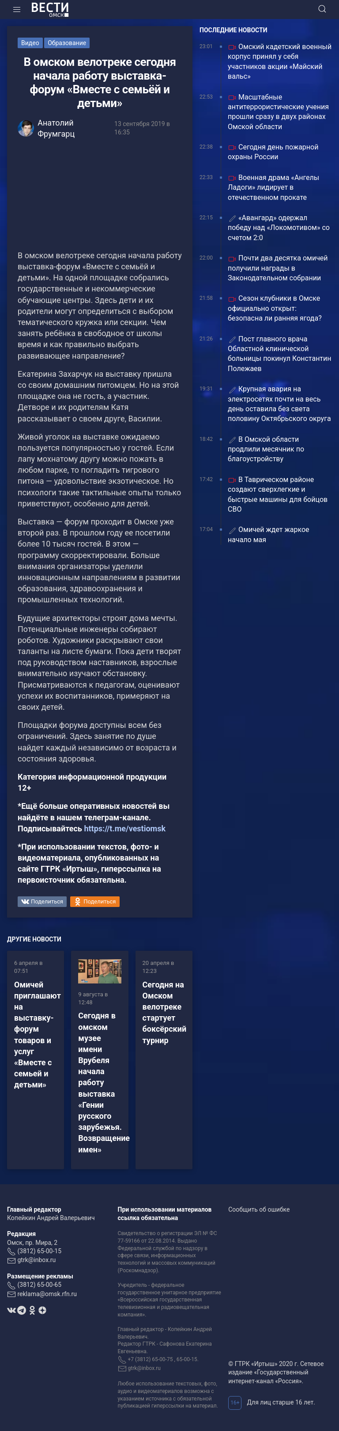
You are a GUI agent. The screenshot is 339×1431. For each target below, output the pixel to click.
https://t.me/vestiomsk (125, 828)
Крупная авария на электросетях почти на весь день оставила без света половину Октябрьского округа (279, 404)
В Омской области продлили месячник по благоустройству (266, 449)
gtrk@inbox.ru (36, 1259)
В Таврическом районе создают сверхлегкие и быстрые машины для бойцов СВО (278, 494)
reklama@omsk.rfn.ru (47, 1293)
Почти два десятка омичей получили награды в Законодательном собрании (278, 268)
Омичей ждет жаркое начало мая (268, 534)
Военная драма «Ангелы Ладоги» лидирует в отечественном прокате (273, 187)
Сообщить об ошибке (259, 1209)
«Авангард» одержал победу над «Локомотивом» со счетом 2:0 (279, 228)
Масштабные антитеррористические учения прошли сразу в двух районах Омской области (278, 112)
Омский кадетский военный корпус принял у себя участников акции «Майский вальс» (279, 61)
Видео (30, 42)
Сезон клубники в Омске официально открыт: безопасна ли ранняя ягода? (275, 308)
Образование (67, 42)
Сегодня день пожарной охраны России (273, 152)
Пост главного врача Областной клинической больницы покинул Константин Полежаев (279, 354)
